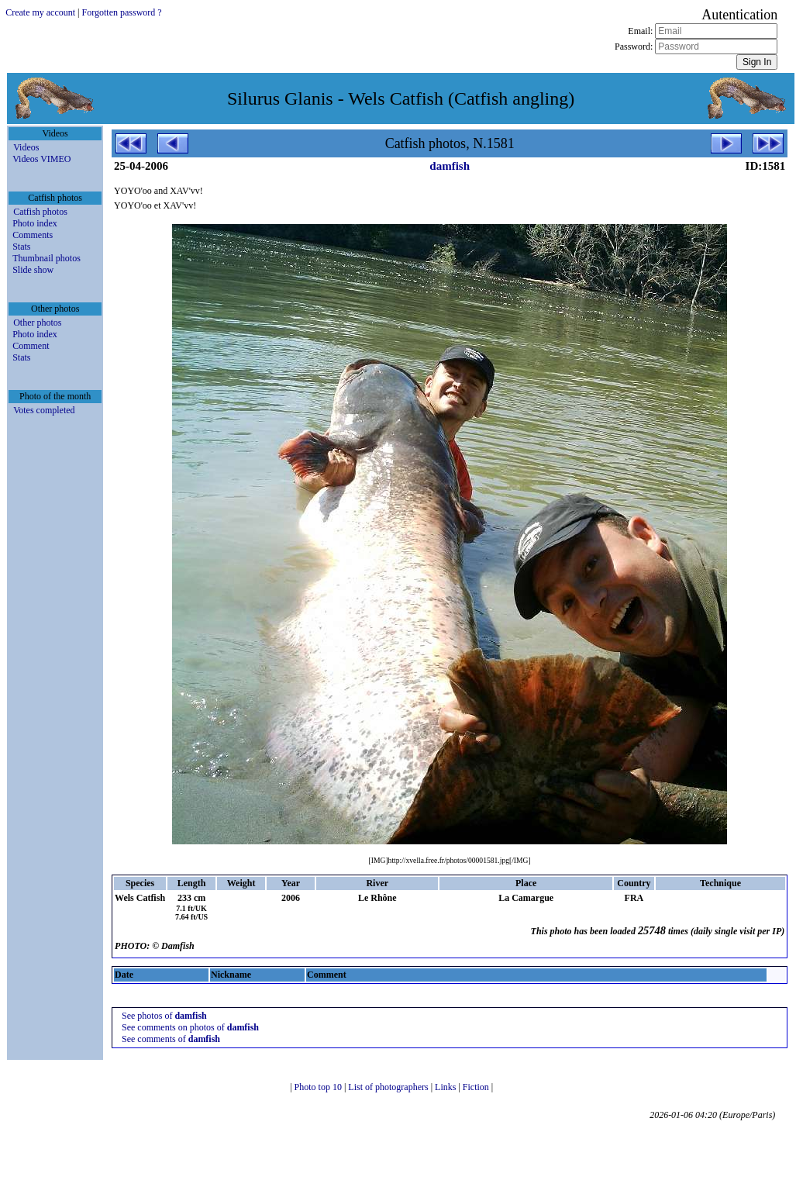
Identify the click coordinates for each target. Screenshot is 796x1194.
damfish (449, 166)
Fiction (477, 1087)
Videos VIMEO (41, 159)
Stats (21, 246)
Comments (32, 234)
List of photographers (389, 1087)
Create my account (40, 12)
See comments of (171, 1039)
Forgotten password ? (122, 12)
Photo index (34, 223)
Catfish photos (40, 211)
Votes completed (43, 410)
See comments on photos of (190, 1027)
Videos (26, 147)
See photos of (164, 1015)
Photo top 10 (319, 1087)
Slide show (32, 269)
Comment (30, 345)
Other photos (37, 322)
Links (446, 1087)
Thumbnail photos (46, 258)
